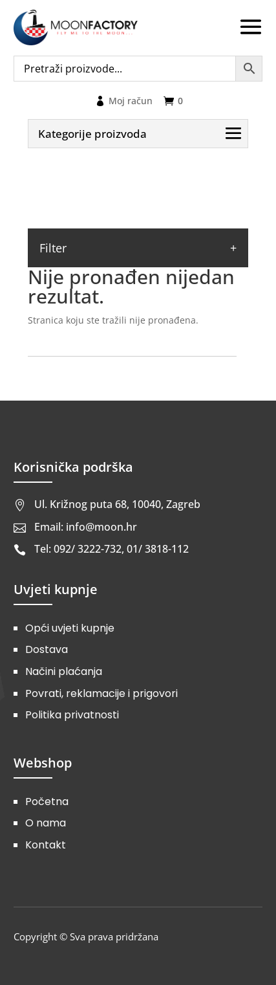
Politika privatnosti (72, 714)
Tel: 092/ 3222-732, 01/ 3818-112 (111, 549)
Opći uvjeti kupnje (69, 628)
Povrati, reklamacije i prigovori (101, 693)
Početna (47, 801)
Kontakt (45, 844)
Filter (53, 248)
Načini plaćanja (63, 671)
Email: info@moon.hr (85, 527)
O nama (45, 822)
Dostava (46, 649)
